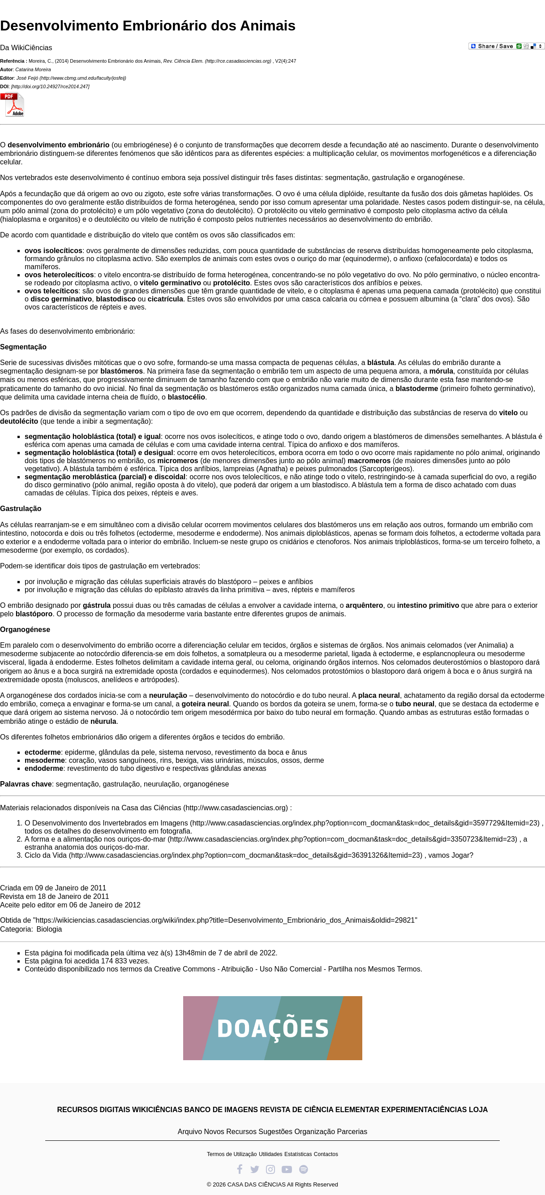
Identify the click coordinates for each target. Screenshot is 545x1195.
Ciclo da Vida (46, 855)
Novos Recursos (230, 1131)
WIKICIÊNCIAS (157, 1109)
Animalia (491, 645)
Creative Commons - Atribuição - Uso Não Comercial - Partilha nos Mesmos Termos (287, 969)
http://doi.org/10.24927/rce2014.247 (50, 86)
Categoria (15, 929)
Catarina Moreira (33, 69)
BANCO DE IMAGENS (221, 1109)
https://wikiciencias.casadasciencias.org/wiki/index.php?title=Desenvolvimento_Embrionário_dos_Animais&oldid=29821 (225, 920)
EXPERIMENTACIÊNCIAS (424, 1109)
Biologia (49, 929)
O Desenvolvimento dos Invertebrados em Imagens (106, 823)
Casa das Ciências (151, 808)
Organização (314, 1131)
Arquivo (190, 1131)
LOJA (478, 1109)
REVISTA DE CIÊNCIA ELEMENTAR (319, 1109)
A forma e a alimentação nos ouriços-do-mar (95, 839)
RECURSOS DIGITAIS (93, 1109)
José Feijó (28, 78)
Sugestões (275, 1131)
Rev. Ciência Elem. (183, 61)
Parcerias (352, 1131)
